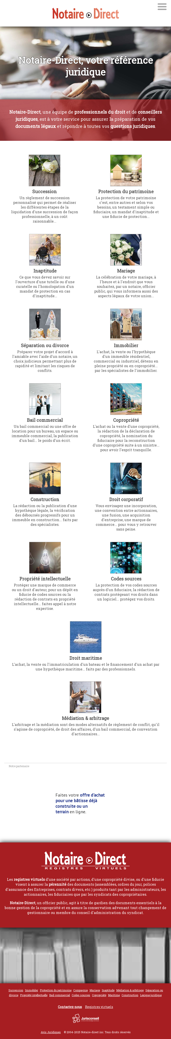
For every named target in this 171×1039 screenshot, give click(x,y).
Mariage (126, 271)
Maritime (114, 995)
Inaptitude (45, 271)
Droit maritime (85, 658)
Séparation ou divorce (45, 345)
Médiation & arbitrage (85, 718)
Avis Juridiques (51, 1032)
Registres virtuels (99, 1007)
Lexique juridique (151, 995)
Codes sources (126, 579)
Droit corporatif (126, 499)
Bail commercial (45, 420)
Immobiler (31, 990)
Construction (45, 499)
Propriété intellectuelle (45, 579)
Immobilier (126, 345)
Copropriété (126, 420)
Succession (44, 191)
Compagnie (80, 990)
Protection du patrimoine (126, 191)
